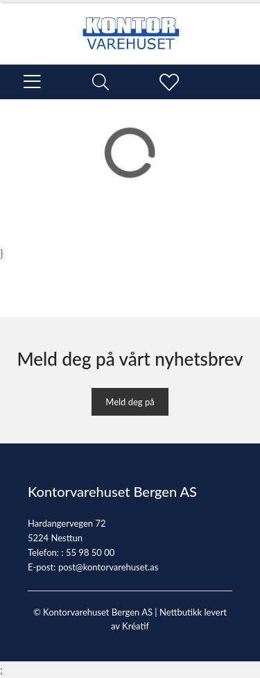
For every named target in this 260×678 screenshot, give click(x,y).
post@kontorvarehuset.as (108, 567)
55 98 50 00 (90, 552)
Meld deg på (129, 401)
